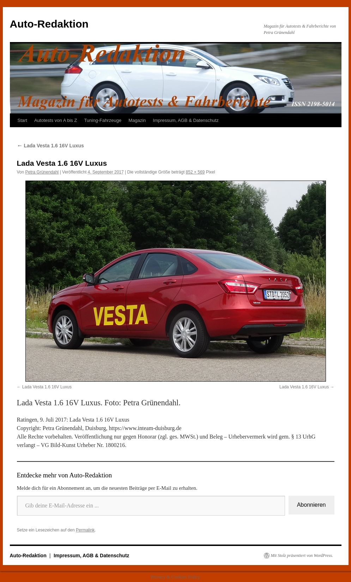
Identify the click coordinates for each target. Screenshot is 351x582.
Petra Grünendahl (42, 172)
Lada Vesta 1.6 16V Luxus (50, 145)
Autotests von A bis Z (55, 120)
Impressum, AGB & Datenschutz (185, 120)
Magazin (137, 120)
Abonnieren (311, 505)
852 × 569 (195, 172)
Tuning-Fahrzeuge (102, 120)
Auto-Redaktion (49, 24)
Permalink (85, 530)
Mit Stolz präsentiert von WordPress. (302, 555)
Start (22, 120)
